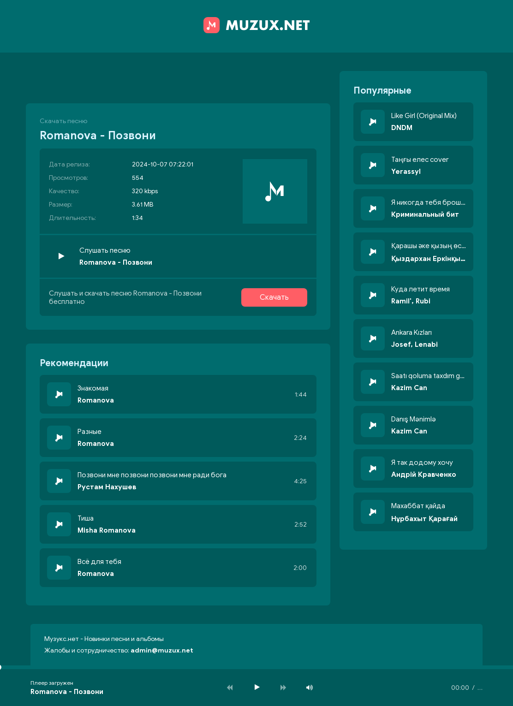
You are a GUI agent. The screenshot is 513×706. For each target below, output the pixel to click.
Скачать (274, 297)
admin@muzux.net (162, 650)
